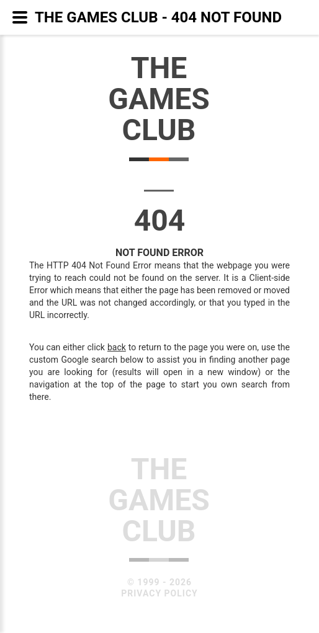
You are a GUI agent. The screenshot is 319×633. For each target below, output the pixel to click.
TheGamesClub (159, 99)
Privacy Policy (159, 593)
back (116, 347)
